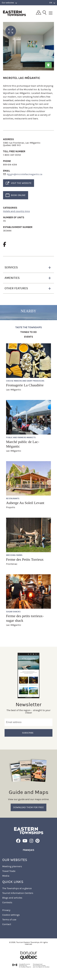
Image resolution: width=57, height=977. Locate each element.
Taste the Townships (28, 327)
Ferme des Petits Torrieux (25, 559)
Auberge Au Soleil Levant (25, 503)
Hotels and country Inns (16, 211)
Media (5, 875)
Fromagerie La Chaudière (25, 385)
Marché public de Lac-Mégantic (22, 444)
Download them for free (28, 807)
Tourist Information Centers (17, 893)
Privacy (6, 910)
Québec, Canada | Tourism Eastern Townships (14, 13)
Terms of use (9, 919)
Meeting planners (12, 866)
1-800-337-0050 (12, 154)
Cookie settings (11, 914)
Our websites (9, 2)
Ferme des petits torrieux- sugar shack (25, 618)
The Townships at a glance (17, 888)
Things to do (28, 332)
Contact (6, 924)
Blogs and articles (12, 897)
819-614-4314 (10, 164)
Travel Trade (8, 871)
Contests (7, 902)
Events (28, 337)
